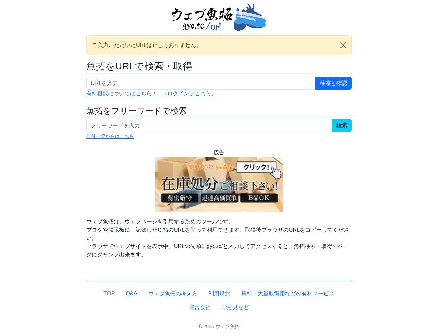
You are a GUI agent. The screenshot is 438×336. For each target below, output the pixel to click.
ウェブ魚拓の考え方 (172, 293)
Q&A (131, 293)
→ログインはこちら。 (189, 93)
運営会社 (200, 307)
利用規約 (219, 293)
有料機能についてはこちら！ (121, 93)
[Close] (343, 45)
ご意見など (235, 307)
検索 (341, 125)
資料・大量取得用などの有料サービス (287, 293)
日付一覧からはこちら (110, 136)
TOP (109, 293)
